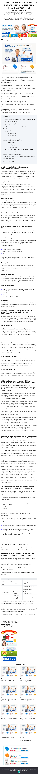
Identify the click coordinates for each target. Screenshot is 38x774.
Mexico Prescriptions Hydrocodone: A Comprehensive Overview (20, 119)
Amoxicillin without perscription (8, 621)
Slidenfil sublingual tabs (26, 716)
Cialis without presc (6, 678)
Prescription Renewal (12, 147)
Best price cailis (5, 697)
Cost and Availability (11, 123)
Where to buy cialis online (7, 625)
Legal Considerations (11, 121)
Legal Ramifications (11, 133)
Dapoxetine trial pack (25, 697)
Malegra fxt (4, 735)
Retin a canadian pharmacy (8, 716)
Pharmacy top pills (5, 624)
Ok (19, 772)
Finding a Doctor (11, 131)
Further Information (11, 135)
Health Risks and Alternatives (13, 124)
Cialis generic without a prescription (9, 622)
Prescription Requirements (13, 130)
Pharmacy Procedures (12, 144)
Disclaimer (9, 137)
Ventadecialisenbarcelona (7, 626)
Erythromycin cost (25, 678)
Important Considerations (13, 145)
